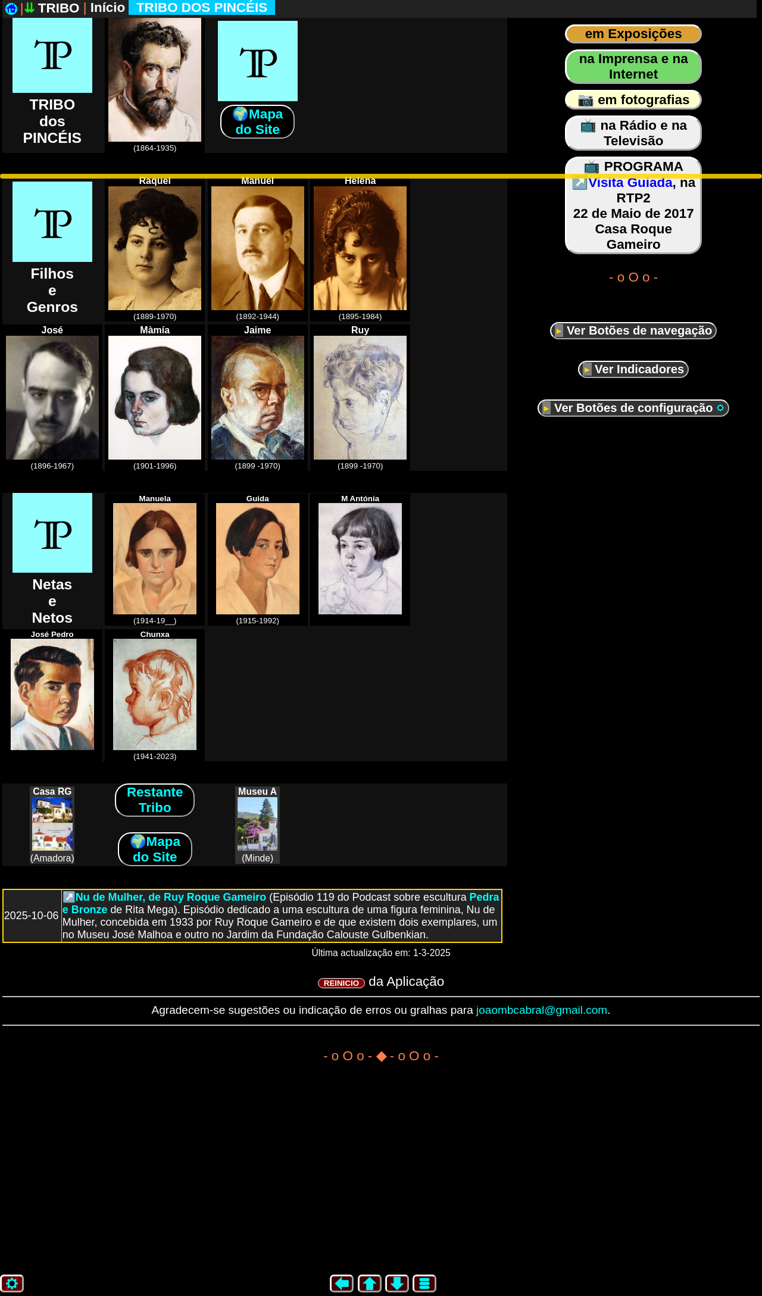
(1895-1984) (360, 248)
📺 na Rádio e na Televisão (633, 133)
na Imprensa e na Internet (633, 66)
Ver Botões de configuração (637, 407)
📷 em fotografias (633, 99)
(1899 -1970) (257, 397)
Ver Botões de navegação (637, 330)
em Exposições (633, 33)
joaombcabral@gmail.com (541, 1010)
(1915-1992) (257, 559)
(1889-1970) (154, 248)
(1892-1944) (257, 248)
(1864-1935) (154, 79)
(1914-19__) (154, 559)
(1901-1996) (154, 397)
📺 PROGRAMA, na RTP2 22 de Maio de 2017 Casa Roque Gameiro (633, 205)
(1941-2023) (154, 695)
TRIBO (53, 8)
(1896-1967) (52, 397)
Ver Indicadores (638, 369)
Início (182, 7)
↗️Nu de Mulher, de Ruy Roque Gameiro (164, 897)
